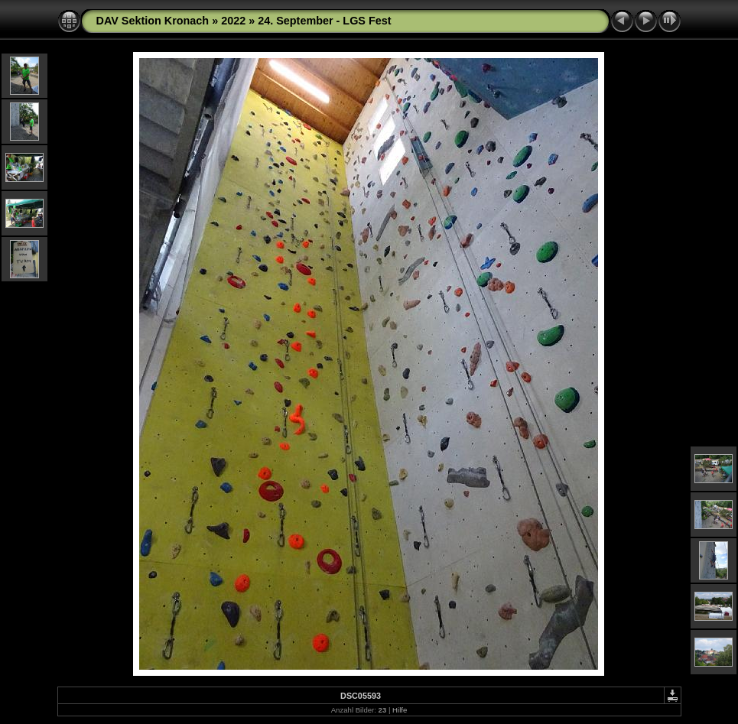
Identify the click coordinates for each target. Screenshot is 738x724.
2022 (233, 21)
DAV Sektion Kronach (153, 21)
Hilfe (399, 710)
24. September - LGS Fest (324, 21)
